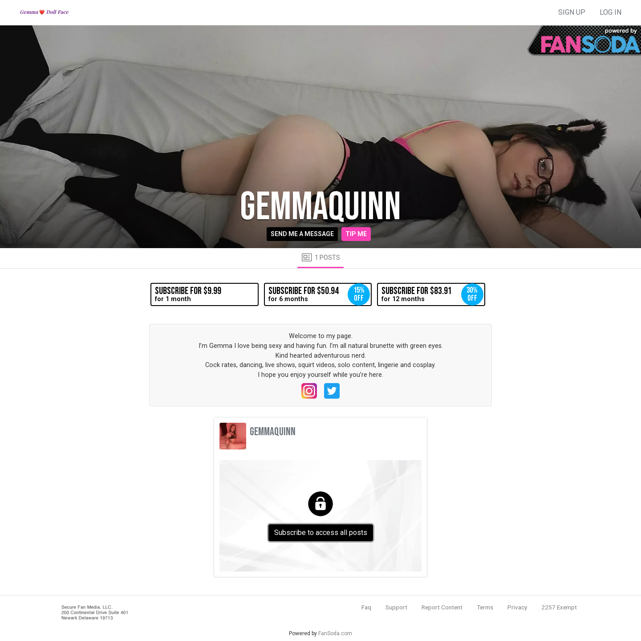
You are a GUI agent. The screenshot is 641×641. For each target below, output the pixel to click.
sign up (571, 12)
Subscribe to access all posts (320, 532)
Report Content (442, 607)
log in (610, 12)
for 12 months (432, 294)
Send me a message (302, 233)
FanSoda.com (335, 633)
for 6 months (319, 294)
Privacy (517, 607)
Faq (366, 607)
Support (396, 607)
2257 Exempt (559, 607)
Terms (485, 607)
